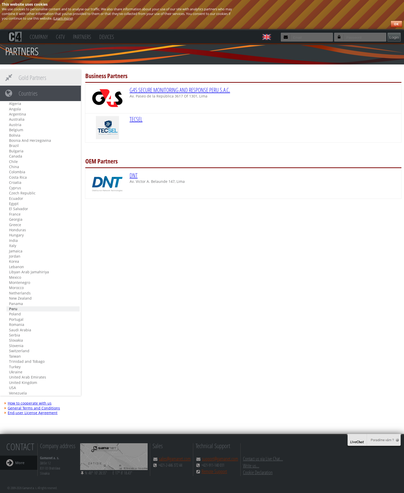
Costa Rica (18, 177)
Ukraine (15, 371)
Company (39, 36)
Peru (13, 308)
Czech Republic (22, 193)
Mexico (15, 277)
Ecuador (16, 198)
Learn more (63, 18)
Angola (15, 108)
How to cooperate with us (28, 403)
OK (396, 24)
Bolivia (14, 135)
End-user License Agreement (30, 412)
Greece (15, 224)
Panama (16, 303)
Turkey (15, 366)
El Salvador (18, 208)
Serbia (14, 335)
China (14, 166)
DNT (134, 175)
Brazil (14, 145)
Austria (15, 124)
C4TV (60, 36)
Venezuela (18, 393)
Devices (106, 36)
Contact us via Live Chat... (263, 458)
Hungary (16, 235)
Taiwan (15, 356)
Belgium (16, 129)
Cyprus (15, 187)
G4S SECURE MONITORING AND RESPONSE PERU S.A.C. (180, 90)
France (15, 214)
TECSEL (136, 119)
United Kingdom (23, 382)
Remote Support (214, 471)
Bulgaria (16, 151)
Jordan (14, 256)
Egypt (14, 203)
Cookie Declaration (258, 472)
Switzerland (19, 350)
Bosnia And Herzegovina (30, 140)
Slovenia (16, 345)
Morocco (16, 287)
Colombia (17, 171)
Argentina (17, 114)
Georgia (15, 219)
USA (12, 387)
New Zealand (20, 298)
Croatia (15, 182)
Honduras (17, 229)
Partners (82, 36)
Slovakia (16, 340)
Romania (16, 324)
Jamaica (15, 251)
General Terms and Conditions (32, 408)
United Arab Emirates (27, 377)
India (13, 240)
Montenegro (19, 282)
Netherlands (20, 293)
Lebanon (16, 266)
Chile (13, 161)
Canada (15, 156)
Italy (12, 245)
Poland (15, 313)
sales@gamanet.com (175, 458)
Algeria (15, 103)
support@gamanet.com (220, 458)
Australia (16, 119)
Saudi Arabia (20, 329)
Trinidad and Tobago (27, 361)
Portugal (16, 319)
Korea (14, 261)
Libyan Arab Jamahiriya (29, 271)
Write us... (251, 465)
